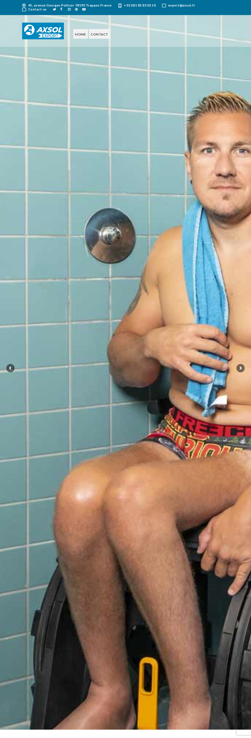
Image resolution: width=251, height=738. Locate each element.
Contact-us (37, 9)
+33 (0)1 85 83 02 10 (140, 5)
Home (80, 34)
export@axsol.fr (181, 5)
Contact (99, 34)
